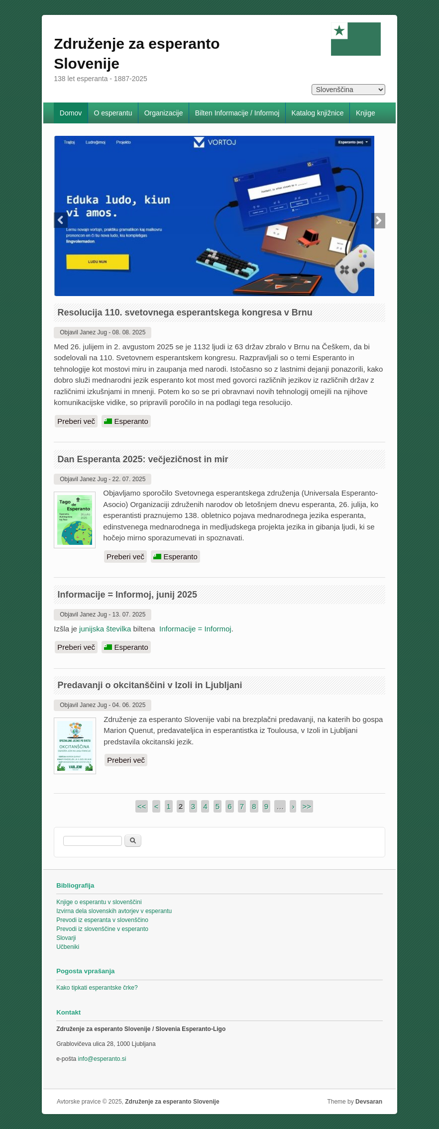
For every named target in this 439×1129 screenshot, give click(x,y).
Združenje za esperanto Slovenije (172, 1101)
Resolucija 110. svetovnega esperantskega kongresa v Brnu (184, 312)
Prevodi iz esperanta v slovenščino (102, 920)
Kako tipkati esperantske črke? (96, 987)
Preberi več (77, 420)
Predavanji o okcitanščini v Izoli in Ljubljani (149, 685)
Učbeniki (67, 946)
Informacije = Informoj (195, 628)
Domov (71, 113)
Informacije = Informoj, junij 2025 (127, 595)
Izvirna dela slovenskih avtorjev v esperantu (114, 911)
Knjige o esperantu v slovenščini (98, 902)
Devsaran (368, 1101)
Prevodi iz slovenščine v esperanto (102, 928)
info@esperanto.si (102, 1058)
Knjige (365, 113)
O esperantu (113, 113)
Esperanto (126, 421)
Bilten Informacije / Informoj (237, 113)
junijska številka (105, 628)
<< (141, 806)
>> (307, 806)
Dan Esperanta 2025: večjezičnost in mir (142, 459)
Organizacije (163, 113)
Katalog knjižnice (318, 113)
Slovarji (66, 937)
